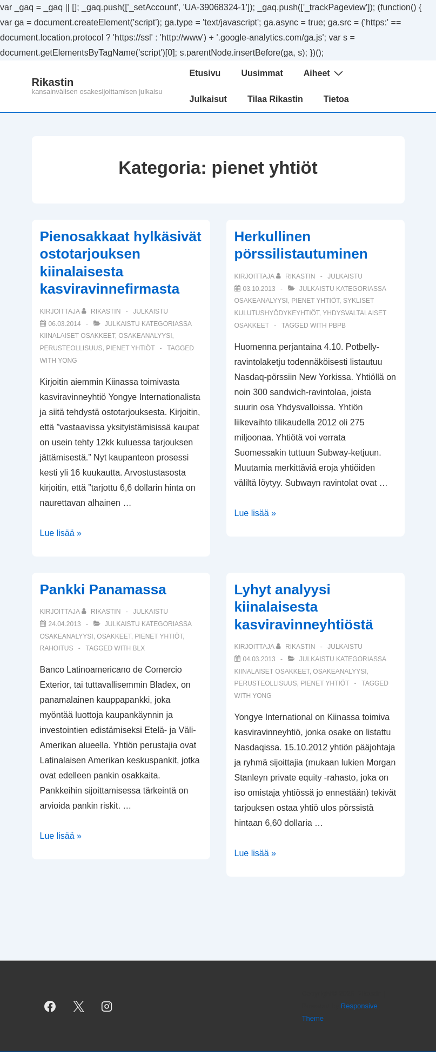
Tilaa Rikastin (275, 99)
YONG (67, 360)
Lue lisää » (61, 533)
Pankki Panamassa (103, 589)
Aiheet (325, 72)
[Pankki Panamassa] (65, 624)
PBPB (337, 325)
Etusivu (205, 73)
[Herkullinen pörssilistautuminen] (259, 289)
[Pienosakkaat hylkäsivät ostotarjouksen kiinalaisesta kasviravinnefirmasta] (65, 324)
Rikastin (53, 82)
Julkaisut (208, 99)
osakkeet (114, 636)
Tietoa (336, 99)
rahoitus (56, 648)
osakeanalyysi (145, 336)
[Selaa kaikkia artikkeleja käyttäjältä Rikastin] (102, 311)
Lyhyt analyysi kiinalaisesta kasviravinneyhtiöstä (303, 607)
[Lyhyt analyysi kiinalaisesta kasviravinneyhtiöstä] (259, 659)
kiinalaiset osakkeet (77, 336)
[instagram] (107, 1006)
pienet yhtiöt (130, 348)
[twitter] (78, 1006)
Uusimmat (262, 73)
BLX (139, 648)
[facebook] (50, 1006)
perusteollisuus (71, 348)
